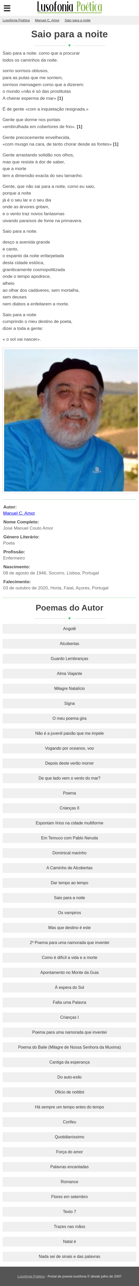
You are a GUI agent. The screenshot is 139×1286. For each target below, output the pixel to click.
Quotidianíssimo (69, 1137)
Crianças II (69, 808)
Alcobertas (69, 643)
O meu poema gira (69, 718)
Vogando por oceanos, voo (69, 748)
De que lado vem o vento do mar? (69, 778)
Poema (69, 793)
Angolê (69, 629)
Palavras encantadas (69, 1167)
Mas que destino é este (69, 927)
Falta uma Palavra (69, 1002)
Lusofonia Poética (31, 1276)
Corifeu (69, 1122)
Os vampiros (69, 913)
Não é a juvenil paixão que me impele (69, 733)
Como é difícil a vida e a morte (69, 957)
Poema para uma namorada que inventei (69, 1032)
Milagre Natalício (69, 688)
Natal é (69, 1241)
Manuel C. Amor (19, 513)
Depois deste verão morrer (69, 763)
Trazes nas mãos (69, 1226)
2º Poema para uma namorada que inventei (69, 942)
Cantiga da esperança (69, 1062)
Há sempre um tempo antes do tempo (69, 1107)
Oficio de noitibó (69, 1092)
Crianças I (69, 1017)
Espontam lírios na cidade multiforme (69, 823)
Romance (69, 1182)
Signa (69, 703)
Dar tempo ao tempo (69, 883)
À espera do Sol (69, 987)
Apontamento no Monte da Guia (69, 972)
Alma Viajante (69, 673)
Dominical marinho (69, 853)
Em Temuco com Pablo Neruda (69, 838)
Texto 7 (69, 1211)
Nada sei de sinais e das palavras (69, 1256)
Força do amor (69, 1152)
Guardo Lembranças (69, 658)
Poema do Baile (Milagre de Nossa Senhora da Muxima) (69, 1047)
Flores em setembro (69, 1197)
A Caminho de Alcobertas (70, 868)
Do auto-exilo (69, 1077)
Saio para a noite (69, 898)
